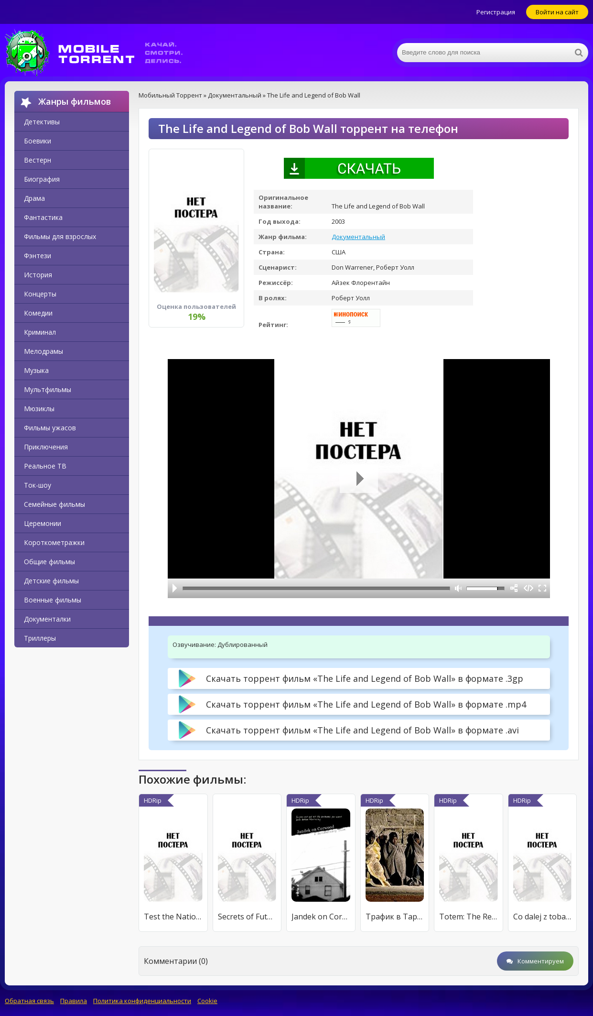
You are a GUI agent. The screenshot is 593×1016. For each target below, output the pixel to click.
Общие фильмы (49, 561)
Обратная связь (29, 1000)
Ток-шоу (37, 485)
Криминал (40, 332)
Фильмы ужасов (50, 427)
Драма (34, 198)
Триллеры (40, 638)
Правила (73, 1000)
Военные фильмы (52, 599)
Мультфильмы (47, 389)
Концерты (40, 293)
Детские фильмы (51, 580)
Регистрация (495, 12)
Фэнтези (37, 255)
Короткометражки (54, 542)
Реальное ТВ (45, 465)
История (38, 274)
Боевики (37, 140)
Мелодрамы (43, 351)
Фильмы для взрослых (60, 236)
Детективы (42, 121)
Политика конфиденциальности (142, 1000)
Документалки (47, 618)
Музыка (36, 370)
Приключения (46, 446)
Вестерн (37, 159)
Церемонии (42, 523)
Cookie (207, 1000)
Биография (42, 179)
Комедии (38, 312)
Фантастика (43, 217)
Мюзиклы (39, 408)
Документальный (358, 236)
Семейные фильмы (54, 504)
